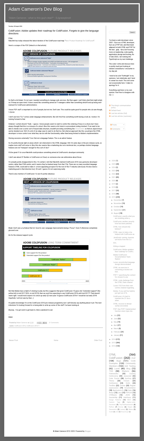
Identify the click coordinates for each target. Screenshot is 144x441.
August (116, 213)
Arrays (111, 393)
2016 (114, 194)
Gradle (111, 412)
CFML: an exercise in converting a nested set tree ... (122, 270)
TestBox (112, 386)
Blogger (88, 431)
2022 (114, 174)
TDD (111, 371)
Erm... (115, 243)
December (118, 200)
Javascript (127, 376)
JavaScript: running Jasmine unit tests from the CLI (123, 239)
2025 (114, 164)
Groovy (120, 407)
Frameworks (113, 374)
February (117, 332)
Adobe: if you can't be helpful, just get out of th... (124, 292)
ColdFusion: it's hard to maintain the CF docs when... (121, 298)
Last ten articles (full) (119, 113)
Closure (126, 381)
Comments (115, 129)
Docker (122, 386)
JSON (127, 395)
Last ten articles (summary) (121, 116)
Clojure (130, 407)
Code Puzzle (114, 378)
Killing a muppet (119, 246)
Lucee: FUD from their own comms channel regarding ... (124, 287)
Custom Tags (114, 402)
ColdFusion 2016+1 (33, 326)
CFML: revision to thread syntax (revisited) (122, 305)
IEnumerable (79, 129)
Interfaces (127, 397)
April (116, 325)
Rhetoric (125, 371)
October (117, 207)
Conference (113, 383)
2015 (114, 197)
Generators (113, 409)
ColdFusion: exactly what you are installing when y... (124, 217)
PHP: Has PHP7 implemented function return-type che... (124, 310)
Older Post (98, 340)
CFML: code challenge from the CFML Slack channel (123, 281)
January (117, 335)
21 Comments (54, 323)
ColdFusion (115, 357)
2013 (114, 343)
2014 (114, 339)
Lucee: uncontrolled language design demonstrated (124, 263)
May (115, 322)
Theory (111, 381)
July (115, 315)
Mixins (131, 409)
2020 (114, 181)
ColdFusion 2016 (20, 326)
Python (111, 407)
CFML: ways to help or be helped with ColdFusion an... (124, 233)
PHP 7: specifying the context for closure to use (124, 276)
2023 (114, 171)
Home (56, 340)
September (118, 210)
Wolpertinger (125, 412)
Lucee (117, 368)
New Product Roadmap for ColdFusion (79, 41)
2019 (114, 184)
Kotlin (128, 383)
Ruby (130, 390)
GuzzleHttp (113, 397)
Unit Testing (130, 366)
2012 (114, 346)
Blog (128, 368)
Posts (113, 125)
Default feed (115, 110)
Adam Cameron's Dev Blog (35, 9)
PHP (134, 358)
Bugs (118, 361)
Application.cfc (118, 390)
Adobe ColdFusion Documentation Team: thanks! (122, 257)
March (116, 329)
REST (129, 400)
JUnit (116, 412)
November (118, 203)
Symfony (128, 378)
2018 (114, 187)
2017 (114, 191)
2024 (114, 167)
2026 (114, 161)
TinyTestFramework (126, 405)
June (116, 319)
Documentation (130, 388)
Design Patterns (115, 400)
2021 (114, 177)
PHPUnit (129, 393)
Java (119, 393)
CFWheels (113, 395)
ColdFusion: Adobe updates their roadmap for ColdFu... (123, 251)
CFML (112, 354)
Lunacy (122, 409)
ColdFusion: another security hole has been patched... (123, 222)
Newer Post (13, 340)
